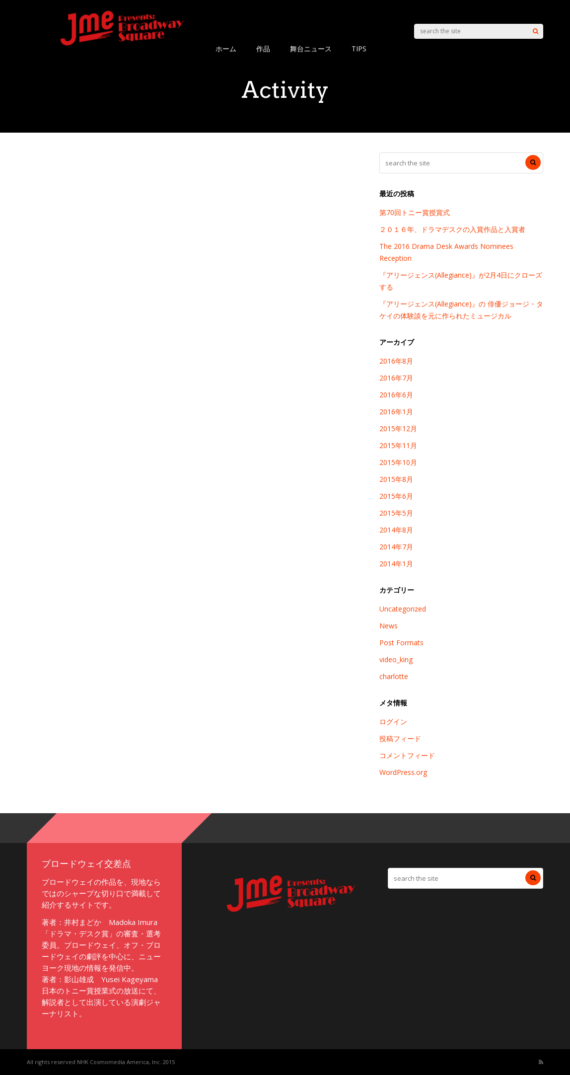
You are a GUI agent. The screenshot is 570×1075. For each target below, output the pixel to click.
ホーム (225, 48)
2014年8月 (396, 530)
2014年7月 (396, 546)
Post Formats (401, 642)
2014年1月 (396, 563)
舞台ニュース (311, 48)
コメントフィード (407, 755)
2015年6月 (396, 496)
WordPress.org (403, 772)
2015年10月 (398, 462)
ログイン (393, 721)
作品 (263, 48)
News (388, 625)
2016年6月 (396, 394)
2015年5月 (396, 513)
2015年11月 (398, 445)
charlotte (393, 676)
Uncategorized (402, 609)
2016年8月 (396, 361)
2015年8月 (396, 479)
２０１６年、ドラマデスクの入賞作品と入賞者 (452, 229)
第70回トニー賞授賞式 (414, 212)
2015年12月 (398, 428)
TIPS (359, 48)
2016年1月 (396, 411)
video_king (396, 659)
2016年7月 (396, 378)
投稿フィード (400, 738)
